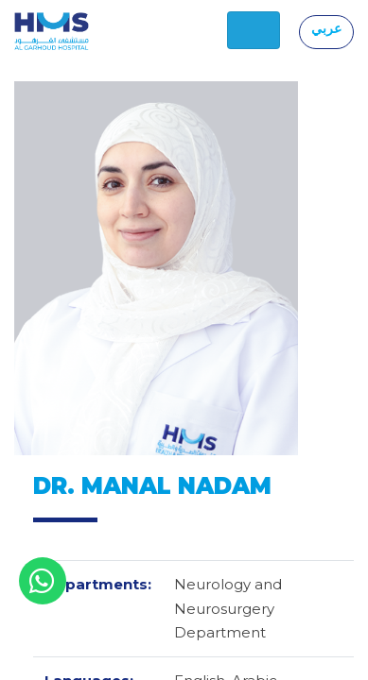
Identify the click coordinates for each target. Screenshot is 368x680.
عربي (326, 28)
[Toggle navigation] (253, 30)
